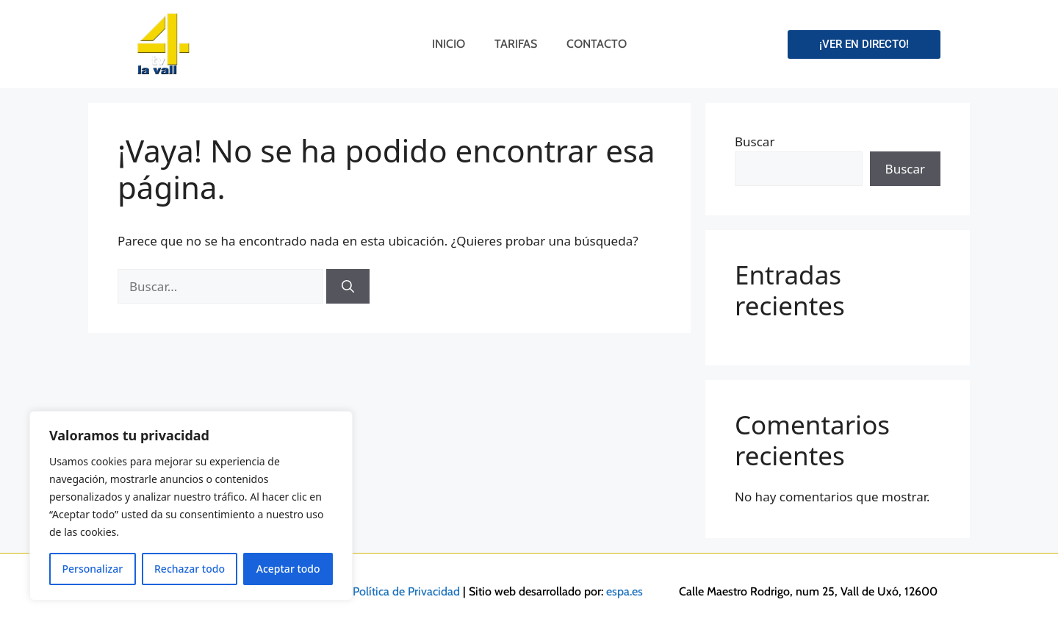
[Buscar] (348, 286)
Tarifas (515, 44)
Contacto (596, 44)
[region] (191, 506)
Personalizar (92, 569)
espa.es (624, 591)
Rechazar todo (189, 569)
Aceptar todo (288, 569)
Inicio (448, 44)
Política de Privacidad (406, 591)
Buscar (754, 141)
